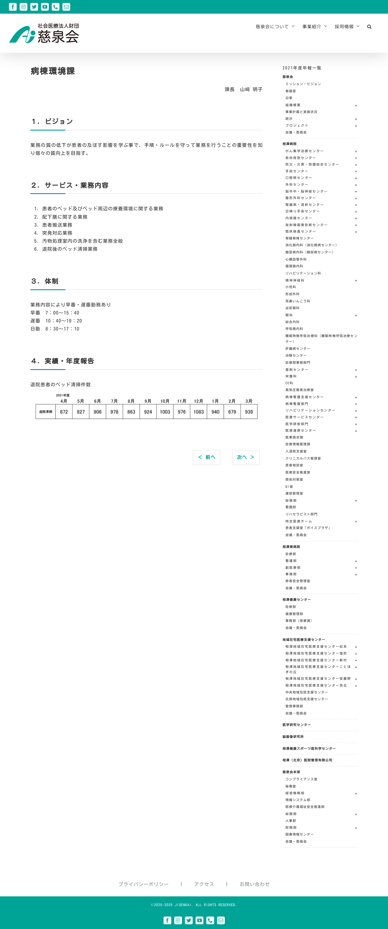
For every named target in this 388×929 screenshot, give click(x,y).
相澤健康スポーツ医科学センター (309, 748)
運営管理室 (294, 493)
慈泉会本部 (291, 772)
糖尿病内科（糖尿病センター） (310, 252)
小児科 (290, 286)
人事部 (290, 820)
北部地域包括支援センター (306, 699)
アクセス (204, 884)
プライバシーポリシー (143, 884)
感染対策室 (294, 479)
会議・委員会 (296, 132)
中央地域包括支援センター (306, 692)
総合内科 (292, 321)
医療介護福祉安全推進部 (305, 806)
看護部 (290, 507)
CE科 (289, 383)
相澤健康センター (296, 599)
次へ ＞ (246, 457)
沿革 (289, 97)
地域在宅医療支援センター (303, 639)
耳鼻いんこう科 (297, 301)
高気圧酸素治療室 (299, 389)
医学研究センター (296, 724)
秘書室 (290, 786)
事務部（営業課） (299, 620)
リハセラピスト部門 (301, 514)
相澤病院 (289, 143)
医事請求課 (294, 437)
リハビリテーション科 (303, 273)
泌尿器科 (292, 307)
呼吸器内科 (294, 328)
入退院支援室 (296, 451)
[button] (369, 26)
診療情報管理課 (297, 444)
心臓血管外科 (296, 259)
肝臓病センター (297, 348)
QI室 (289, 486)
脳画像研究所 (293, 736)
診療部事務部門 (297, 362)
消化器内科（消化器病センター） (312, 245)
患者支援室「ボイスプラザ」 (308, 527)
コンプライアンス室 (301, 779)
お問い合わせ (255, 884)
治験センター (296, 355)
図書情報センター (299, 834)
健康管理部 (294, 613)
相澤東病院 (291, 546)
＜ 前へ (207, 457)
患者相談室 (294, 465)
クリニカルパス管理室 (303, 458)
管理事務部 (294, 706)
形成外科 (292, 294)
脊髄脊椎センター (299, 238)
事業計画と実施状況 (301, 111)
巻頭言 (290, 91)
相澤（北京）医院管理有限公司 (307, 760)
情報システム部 (297, 799)
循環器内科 (294, 266)
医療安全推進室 (297, 472)
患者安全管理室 (297, 580)
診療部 (290, 553)
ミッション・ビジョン (303, 83)
